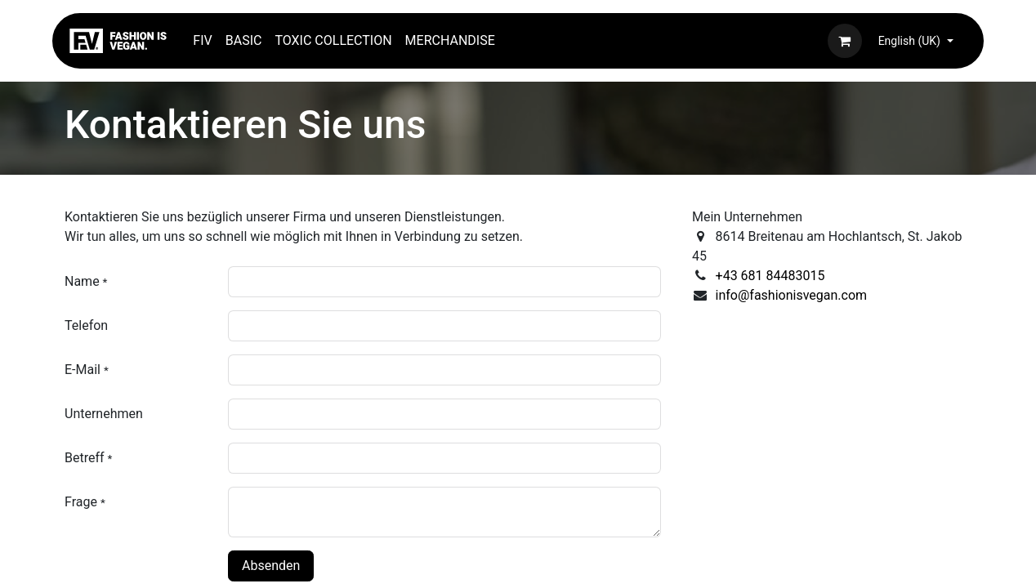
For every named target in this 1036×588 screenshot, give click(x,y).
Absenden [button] (271, 565)
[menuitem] (202, 40)
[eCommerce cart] (845, 41)
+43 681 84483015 (770, 275)
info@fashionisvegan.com (792, 295)
